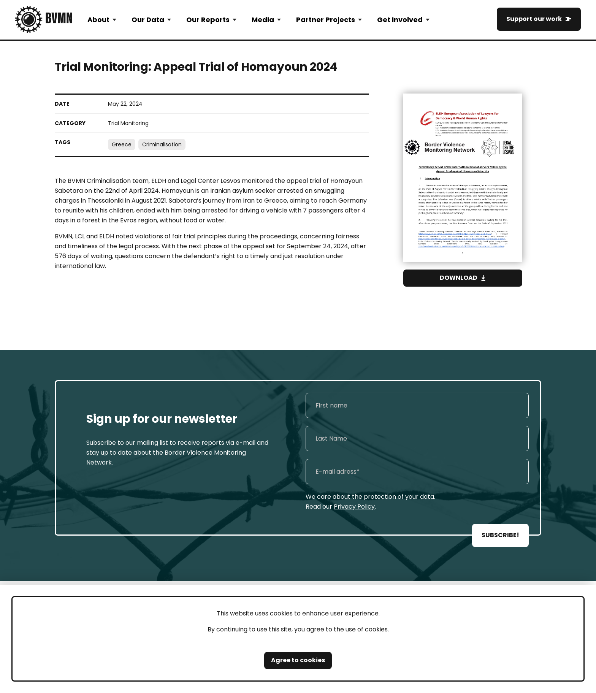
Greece (122, 144)
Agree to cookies (298, 660)
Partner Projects (325, 19)
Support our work (534, 18)
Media (263, 19)
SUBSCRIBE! (500, 535)
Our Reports (208, 19)
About (98, 19)
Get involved (400, 19)
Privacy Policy (354, 506)
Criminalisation (162, 144)
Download (458, 277)
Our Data (148, 19)
